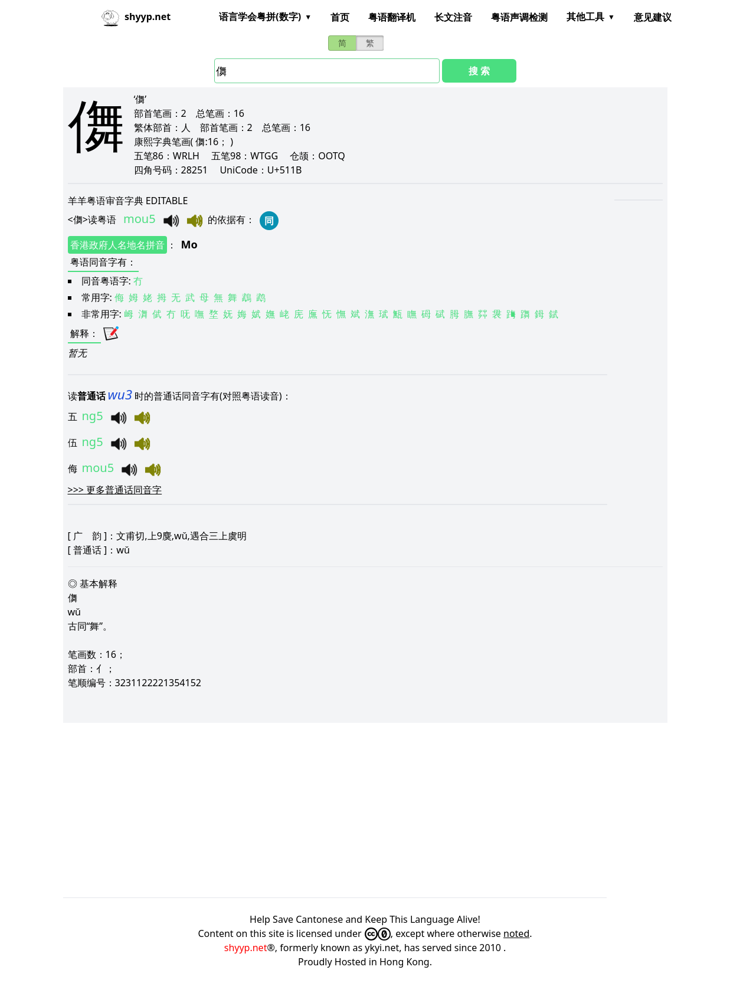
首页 (339, 17)
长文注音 (453, 17)
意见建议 (653, 17)
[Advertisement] (365, 810)
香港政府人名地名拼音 (117, 244)
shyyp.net (245, 947)
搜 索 (479, 70)
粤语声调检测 (519, 17)
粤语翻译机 (391, 17)
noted (516, 933)
